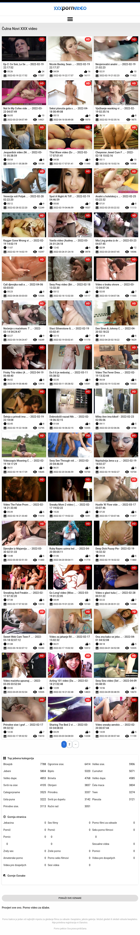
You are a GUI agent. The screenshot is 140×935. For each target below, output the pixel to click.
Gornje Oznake (16, 875)
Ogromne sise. (69, 764)
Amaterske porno (24, 858)
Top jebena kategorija (20, 758)
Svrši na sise (24, 785)
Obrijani (69, 785)
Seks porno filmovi (113, 830)
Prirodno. (69, 792)
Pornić (69, 830)
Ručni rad (69, 806)
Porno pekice (60, 928)
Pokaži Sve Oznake (70, 898)
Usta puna (24, 799)
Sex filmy (69, 822)
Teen (113, 792)
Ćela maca (113, 785)
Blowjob (24, 764)
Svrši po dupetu (69, 799)
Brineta (69, 778)
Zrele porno (69, 851)
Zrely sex (24, 851)
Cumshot (113, 771)
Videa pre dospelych (113, 858)
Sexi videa (69, 865)
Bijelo (69, 771)
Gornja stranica (16, 817)
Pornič (24, 830)
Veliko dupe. (24, 778)
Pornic (24, 836)
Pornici (113, 851)
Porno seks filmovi (69, 858)
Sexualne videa (113, 844)
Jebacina (24, 822)
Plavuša (113, 799)
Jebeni (24, 771)
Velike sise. (113, 764)
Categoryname (24, 792)
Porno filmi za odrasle (113, 822)
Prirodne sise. (24, 806)
